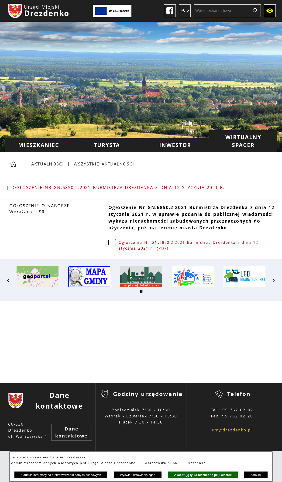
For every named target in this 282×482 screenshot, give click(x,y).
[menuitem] (39, 145)
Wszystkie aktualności (104, 164)
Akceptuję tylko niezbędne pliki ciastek (203, 475)
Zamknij (256, 475)
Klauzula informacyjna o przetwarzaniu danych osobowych (61, 475)
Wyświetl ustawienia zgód (137, 475)
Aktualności (47, 164)
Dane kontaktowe (71, 432)
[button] (8, 280)
